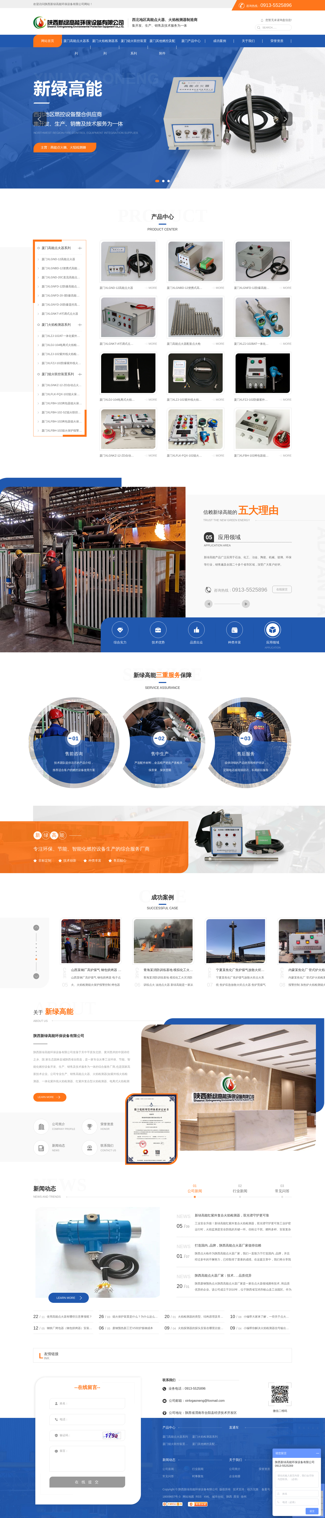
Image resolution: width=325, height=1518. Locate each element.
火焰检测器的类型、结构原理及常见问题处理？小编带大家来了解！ (201, 1316)
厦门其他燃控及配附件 (162, 47)
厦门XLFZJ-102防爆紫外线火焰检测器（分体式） (62, 363)
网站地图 (188, 1496)
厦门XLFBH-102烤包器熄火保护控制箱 (62, 421)
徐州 (243, 1496)
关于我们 (248, 41)
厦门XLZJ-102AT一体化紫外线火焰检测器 (62, 335)
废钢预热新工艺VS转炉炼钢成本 (132, 1328)
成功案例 (219, 41)
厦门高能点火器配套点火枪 (184, 343)
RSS (199, 1496)
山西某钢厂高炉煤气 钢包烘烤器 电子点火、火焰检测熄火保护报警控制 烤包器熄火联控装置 (96, 970)
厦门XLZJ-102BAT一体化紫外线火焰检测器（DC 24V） (252, 343)
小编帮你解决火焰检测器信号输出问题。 (267, 1328)
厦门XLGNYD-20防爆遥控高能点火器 (62, 304)
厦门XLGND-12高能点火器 (58, 259)
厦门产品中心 (191, 41)
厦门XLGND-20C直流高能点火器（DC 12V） (62, 277)
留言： (87, 1458)
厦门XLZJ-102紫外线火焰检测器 (62, 354)
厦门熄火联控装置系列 (134, 47)
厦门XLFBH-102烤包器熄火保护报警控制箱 (62, 403)
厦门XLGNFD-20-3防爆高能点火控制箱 (62, 295)
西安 (236, 1496)
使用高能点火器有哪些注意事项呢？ (69, 1316)
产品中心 (162, 217)
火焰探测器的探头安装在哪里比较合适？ (201, 1328)
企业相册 (234, 1476)
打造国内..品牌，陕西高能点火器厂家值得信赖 (228, 1245)
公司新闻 (194, 1188)
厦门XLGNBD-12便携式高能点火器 (62, 268)
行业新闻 (240, 1188)
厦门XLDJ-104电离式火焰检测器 (62, 345)
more (153, 287)
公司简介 (234, 1469)
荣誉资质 (276, 41)
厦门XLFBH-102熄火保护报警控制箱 (62, 430)
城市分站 (217, 1496)
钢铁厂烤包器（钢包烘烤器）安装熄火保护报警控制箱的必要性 (70, 1328)
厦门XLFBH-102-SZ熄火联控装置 (62, 412)
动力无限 (252, 1489)
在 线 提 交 (87, 1482)
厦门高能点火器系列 (76, 47)
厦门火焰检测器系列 (105, 47)
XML (207, 1496)
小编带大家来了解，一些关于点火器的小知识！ (267, 1316)
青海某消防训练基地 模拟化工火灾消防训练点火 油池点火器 (169, 970)
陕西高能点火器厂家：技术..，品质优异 (223, 1275)
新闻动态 (44, 1189)
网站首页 (47, 41)
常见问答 (282, 1188)
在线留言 (282, 589)
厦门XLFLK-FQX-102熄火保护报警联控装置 (62, 394)
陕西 (229, 1496)
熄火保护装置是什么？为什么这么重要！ (135, 1316)
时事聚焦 (197, 1476)
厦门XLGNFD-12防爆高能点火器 (62, 286)
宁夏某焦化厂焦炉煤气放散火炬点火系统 (241, 970)
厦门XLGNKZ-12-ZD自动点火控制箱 (62, 385)
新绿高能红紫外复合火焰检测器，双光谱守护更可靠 (232, 1215)
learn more (46, 1097)
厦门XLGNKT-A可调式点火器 (60, 313)
